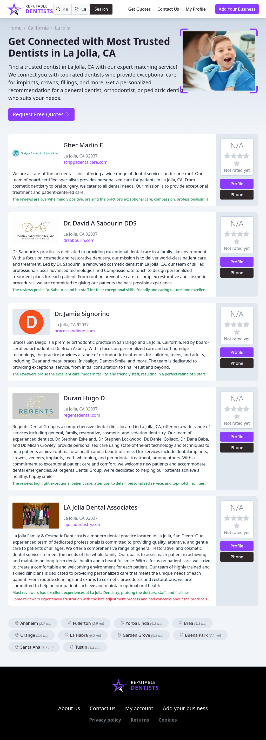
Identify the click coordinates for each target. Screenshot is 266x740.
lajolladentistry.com (82, 524)
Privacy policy (105, 720)
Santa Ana (34, 647)
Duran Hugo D (84, 398)
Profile (236, 184)
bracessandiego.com (75, 331)
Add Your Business (237, 9)
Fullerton (86, 623)
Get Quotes (139, 9)
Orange (31, 635)
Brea (192, 623)
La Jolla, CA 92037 (80, 156)
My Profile (196, 9)
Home (15, 28)
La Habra (82, 635)
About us (69, 708)
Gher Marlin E (83, 145)
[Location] (80, 9)
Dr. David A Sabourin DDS (99, 223)
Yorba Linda (141, 623)
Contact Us (168, 9)
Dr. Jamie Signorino (82, 314)
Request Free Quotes (41, 114)
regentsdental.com (81, 415)
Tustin (85, 647)
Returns (140, 720)
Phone (237, 194)
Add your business (185, 708)
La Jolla (62, 28)
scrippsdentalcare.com (85, 162)
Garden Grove (140, 635)
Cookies (167, 720)
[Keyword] (62, 9)
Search (101, 9)
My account (139, 708)
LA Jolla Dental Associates (100, 507)
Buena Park (200, 635)
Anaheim (33, 623)
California (38, 28)
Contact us (103, 708)
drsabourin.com (79, 240)
